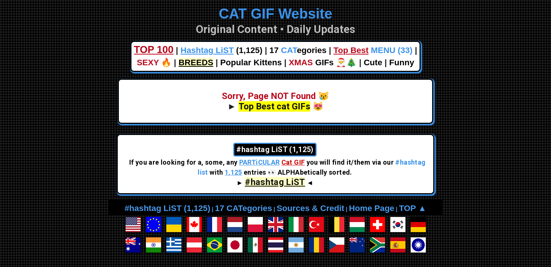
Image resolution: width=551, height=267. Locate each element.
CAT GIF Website (276, 14)
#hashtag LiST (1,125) (167, 208)
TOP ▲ (412, 208)
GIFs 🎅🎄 (323, 62)
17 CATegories (243, 208)
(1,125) (221, 50)
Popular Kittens (251, 62)
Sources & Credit (310, 208)
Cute (373, 62)
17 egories (298, 50)
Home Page (371, 208)
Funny (401, 62)
